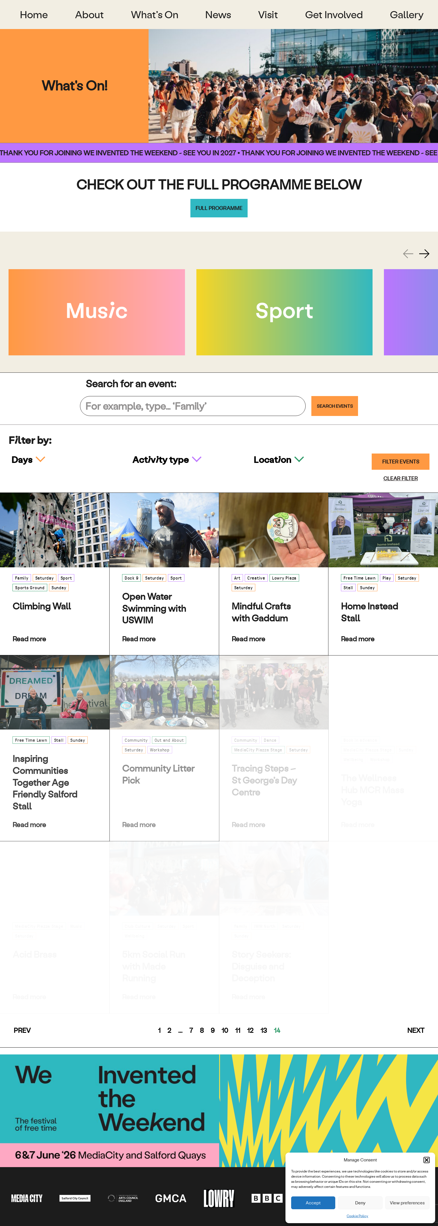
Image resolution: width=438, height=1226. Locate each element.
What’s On (154, 14)
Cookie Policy (357, 1216)
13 (263, 1030)
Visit (268, 14)
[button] (426, 1160)
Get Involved (334, 14)
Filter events (400, 461)
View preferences (407, 1203)
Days (22, 459)
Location (273, 459)
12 (250, 1030)
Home (34, 14)
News (218, 14)
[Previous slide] (408, 254)
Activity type (161, 459)
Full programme (219, 208)
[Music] (97, 312)
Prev (22, 1030)
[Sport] (284, 312)
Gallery (407, 14)
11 (237, 1030)
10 (224, 1030)
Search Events (335, 406)
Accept (313, 1203)
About (89, 14)
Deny (360, 1203)
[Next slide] (424, 254)
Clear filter (400, 478)
